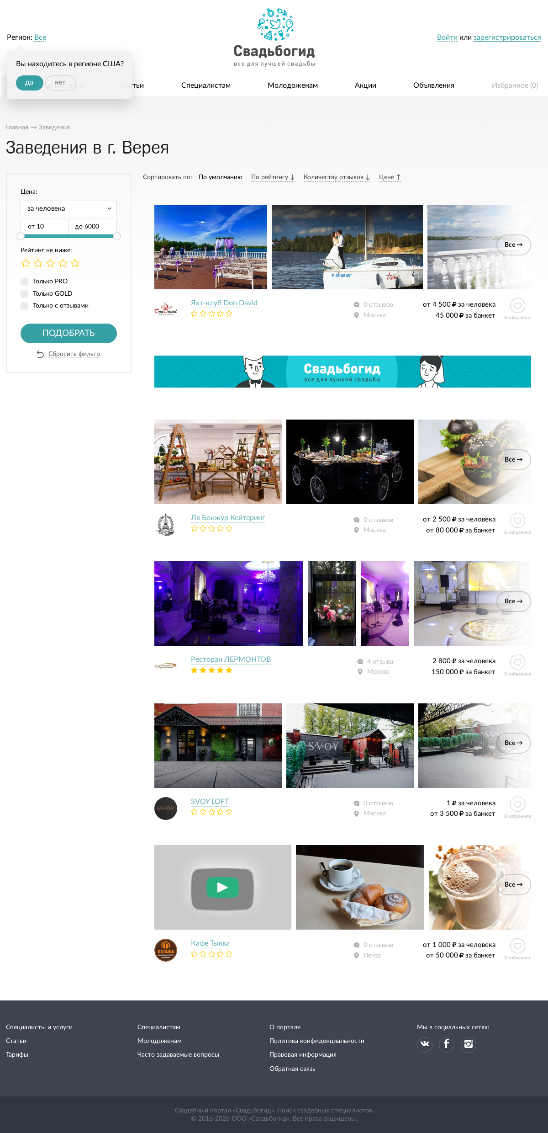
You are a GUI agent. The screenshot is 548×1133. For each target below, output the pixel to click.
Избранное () (515, 85)
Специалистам (206, 85)
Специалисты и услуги (39, 1027)
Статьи (132, 85)
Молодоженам (293, 85)
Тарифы (17, 1055)
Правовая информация (303, 1055)
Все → (514, 245)
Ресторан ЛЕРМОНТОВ (231, 659)
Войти (447, 37)
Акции (365, 85)
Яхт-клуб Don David (224, 303)
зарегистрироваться (507, 37)
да (29, 82)
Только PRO (50, 281)
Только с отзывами (61, 306)
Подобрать (68, 333)
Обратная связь (292, 1069)
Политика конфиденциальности (316, 1041)
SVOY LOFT (210, 801)
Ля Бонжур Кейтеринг (228, 517)
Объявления (433, 85)
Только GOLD (53, 294)
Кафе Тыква (210, 943)
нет (60, 82)
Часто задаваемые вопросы (178, 1055)
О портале (284, 1027)
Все (40, 37)
